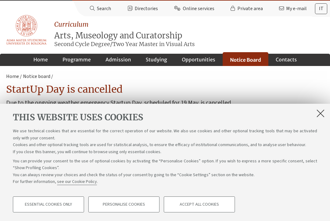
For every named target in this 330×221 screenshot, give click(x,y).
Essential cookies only (48, 204)
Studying (156, 59)
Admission (118, 59)
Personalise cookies (124, 204)
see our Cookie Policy (77, 182)
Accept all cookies (199, 204)
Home (40, 59)
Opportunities (198, 59)
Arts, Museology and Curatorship (192, 34)
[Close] (320, 113)
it (321, 8)
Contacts (286, 59)
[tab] (321, 8)
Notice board (36, 76)
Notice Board (245, 60)
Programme (77, 59)
